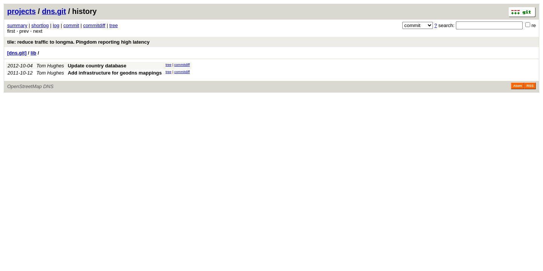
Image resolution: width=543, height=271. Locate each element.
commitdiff (94, 25)
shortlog (40, 25)
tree (113, 25)
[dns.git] (16, 53)
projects (21, 11)
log (56, 25)
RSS (530, 86)
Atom (517, 86)
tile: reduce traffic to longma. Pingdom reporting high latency (78, 42)
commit (71, 25)
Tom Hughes (50, 66)
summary (17, 25)
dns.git (54, 11)
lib (33, 53)
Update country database (97, 66)
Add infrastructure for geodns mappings (115, 73)
